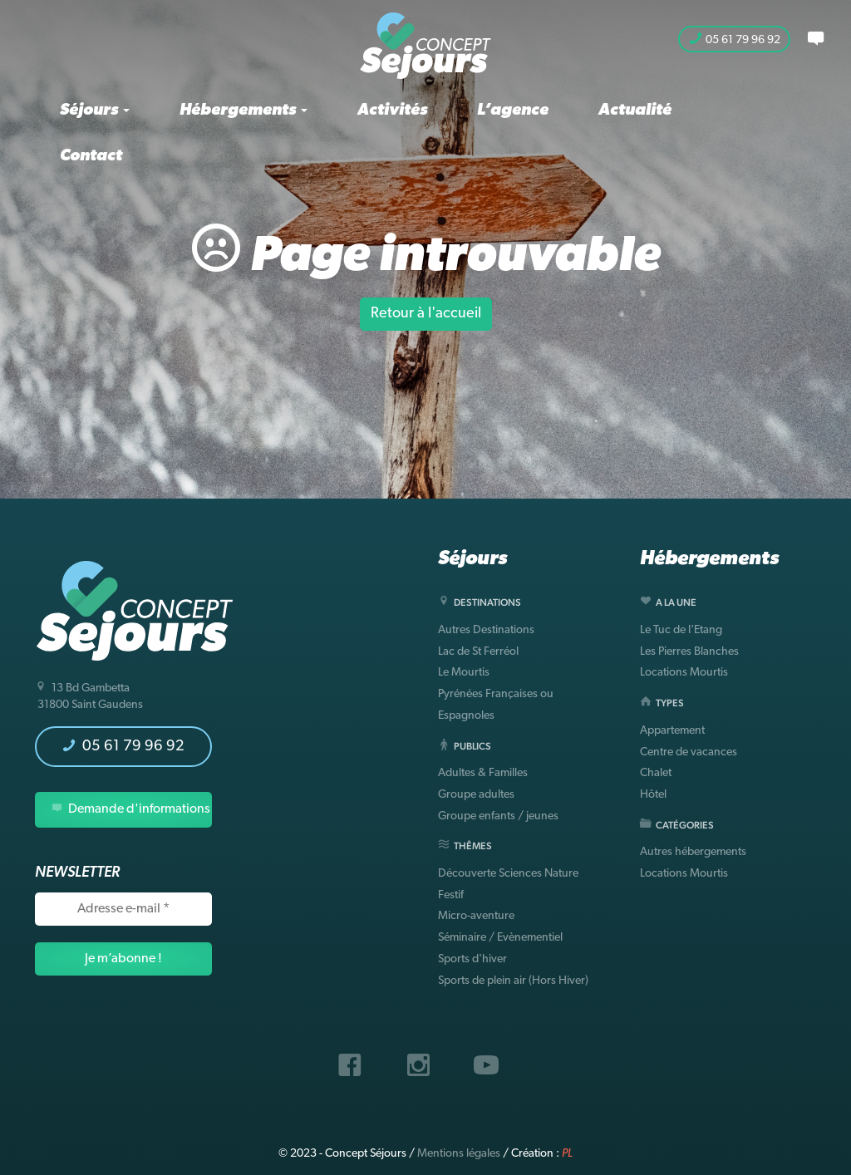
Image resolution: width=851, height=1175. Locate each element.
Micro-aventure (476, 916)
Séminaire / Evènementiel (500, 938)
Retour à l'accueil (426, 314)
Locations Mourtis (684, 672)
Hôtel (653, 795)
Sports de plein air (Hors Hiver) (513, 981)
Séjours (95, 110)
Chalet (655, 773)
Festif (451, 895)
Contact (91, 156)
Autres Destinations (486, 630)
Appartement (672, 731)
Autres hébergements (693, 852)
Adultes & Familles (483, 773)
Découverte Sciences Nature (508, 874)
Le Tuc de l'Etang (681, 630)
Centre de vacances (688, 752)
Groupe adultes (476, 795)
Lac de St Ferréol (478, 652)
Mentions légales (458, 1154)
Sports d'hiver (472, 959)
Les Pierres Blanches (689, 652)
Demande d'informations (131, 809)
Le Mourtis (463, 672)
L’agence (512, 110)
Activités (392, 110)
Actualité (634, 110)
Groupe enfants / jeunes (498, 816)
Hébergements (243, 110)
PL (567, 1154)
